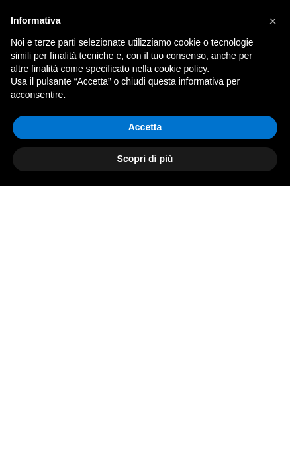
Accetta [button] (145, 127)
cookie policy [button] (180, 68)
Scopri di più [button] (145, 158)
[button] (272, 21)
